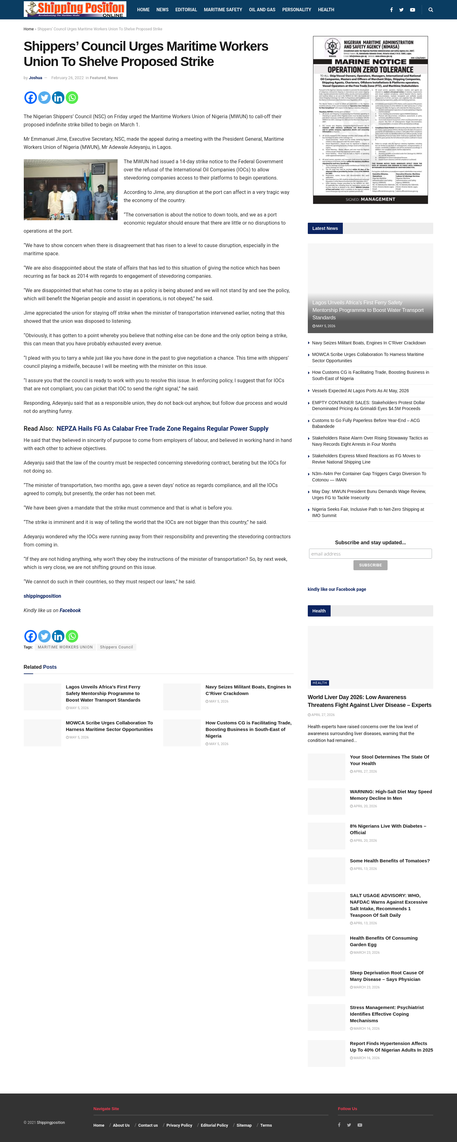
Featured (98, 77)
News (162, 9)
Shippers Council (116, 647)
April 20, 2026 (363, 805)
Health (326, 9)
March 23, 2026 (365, 951)
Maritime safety (223, 9)
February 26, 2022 (67, 77)
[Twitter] (44, 97)
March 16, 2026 (365, 1027)
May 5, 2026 (77, 708)
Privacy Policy (179, 1124)
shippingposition (42, 596)
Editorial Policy (214, 1124)
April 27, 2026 (321, 714)
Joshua (35, 77)
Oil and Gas (262, 9)
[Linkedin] (58, 97)
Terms (266, 1124)
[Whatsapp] (72, 97)
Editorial (186, 9)
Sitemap (244, 1124)
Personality (296, 9)
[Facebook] (30, 97)
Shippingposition (51, 1121)
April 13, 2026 (363, 867)
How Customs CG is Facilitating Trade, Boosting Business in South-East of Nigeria (249, 729)
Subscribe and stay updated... (370, 542)
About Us (121, 1124)
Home (143, 9)
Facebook (70, 610)
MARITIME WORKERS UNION (65, 647)
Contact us (148, 1124)
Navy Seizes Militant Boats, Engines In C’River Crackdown (369, 342)
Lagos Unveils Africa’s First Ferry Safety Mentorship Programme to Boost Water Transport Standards (103, 693)
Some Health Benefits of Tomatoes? (390, 859)
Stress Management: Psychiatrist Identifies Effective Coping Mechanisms (387, 1012)
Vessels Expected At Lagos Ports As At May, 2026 (360, 390)
